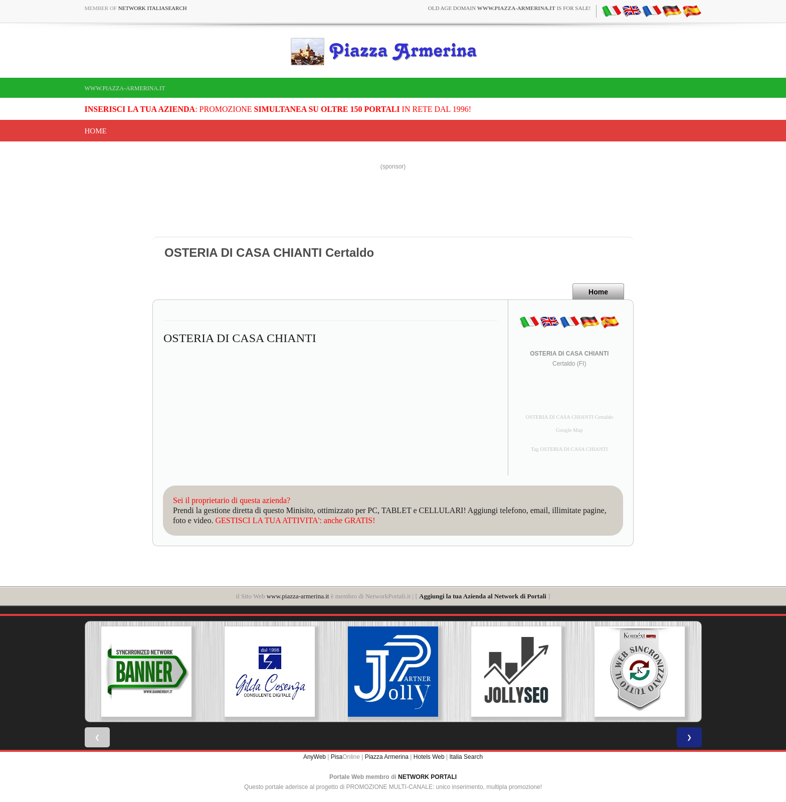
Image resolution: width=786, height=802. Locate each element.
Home (96, 131)
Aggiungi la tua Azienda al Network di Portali (482, 596)
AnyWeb (314, 756)
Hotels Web (429, 756)
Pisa (336, 756)
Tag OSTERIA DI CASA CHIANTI (569, 449)
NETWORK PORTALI (427, 776)
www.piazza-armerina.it (125, 88)
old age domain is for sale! (509, 8)
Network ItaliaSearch (152, 8)
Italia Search (466, 756)
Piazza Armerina (387, 756)
